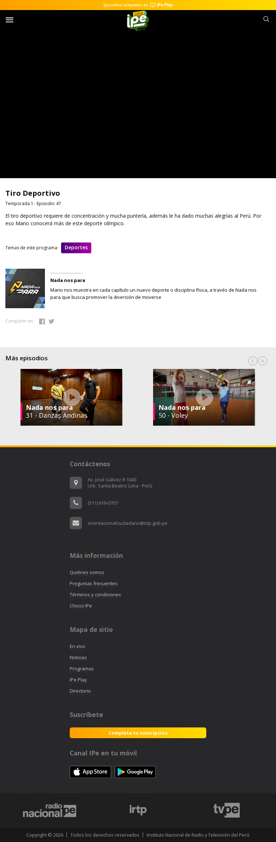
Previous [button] (252, 360)
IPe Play (78, 679)
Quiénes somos (87, 572)
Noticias (78, 657)
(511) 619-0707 (103, 503)
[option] (204, 397)
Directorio (80, 691)
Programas (82, 668)
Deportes (76, 247)
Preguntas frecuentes (94, 583)
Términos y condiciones (95, 594)
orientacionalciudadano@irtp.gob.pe (127, 523)
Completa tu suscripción (138, 733)
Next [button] (262, 360)
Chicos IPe (81, 605)
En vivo (77, 646)
